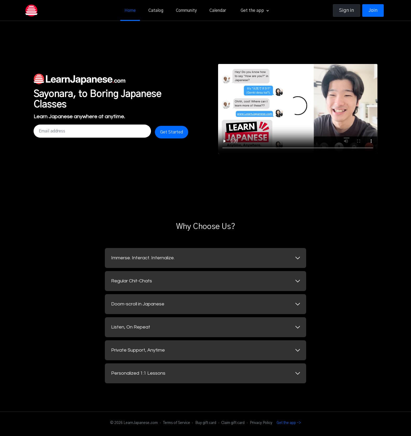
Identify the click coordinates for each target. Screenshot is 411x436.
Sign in (346, 10)
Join (373, 10)
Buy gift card (205, 423)
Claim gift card (233, 423)
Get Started (171, 132)
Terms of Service (176, 423)
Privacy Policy (261, 423)
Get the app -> (289, 423)
